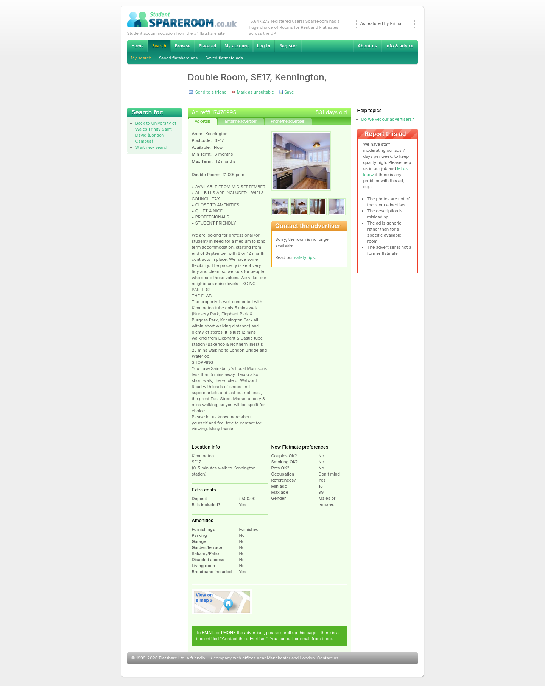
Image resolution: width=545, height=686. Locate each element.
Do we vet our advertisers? (387, 119)
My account (236, 46)
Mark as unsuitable (255, 92)
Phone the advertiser (287, 121)
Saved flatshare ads (178, 58)
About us (367, 46)
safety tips (304, 257)
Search (159, 46)
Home (137, 46)
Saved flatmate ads (224, 58)
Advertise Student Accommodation (207, 46)
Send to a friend (211, 92)
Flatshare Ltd (172, 658)
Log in (263, 46)
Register (288, 46)
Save (289, 92)
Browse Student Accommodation (182, 46)
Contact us (327, 658)
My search (141, 58)
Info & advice (399, 46)
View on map (222, 601)
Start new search (152, 147)
